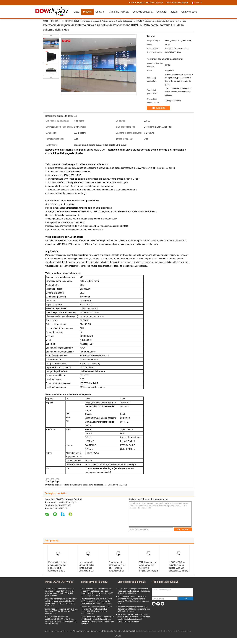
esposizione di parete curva (71, 485)
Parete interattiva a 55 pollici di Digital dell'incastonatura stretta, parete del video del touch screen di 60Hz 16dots (96, 601)
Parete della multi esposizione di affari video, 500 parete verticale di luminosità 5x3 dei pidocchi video (134, 591)
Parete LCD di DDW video (59, 582)
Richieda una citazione (177, 2)
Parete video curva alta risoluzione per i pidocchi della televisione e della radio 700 (57, 568)
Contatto (160, 108)
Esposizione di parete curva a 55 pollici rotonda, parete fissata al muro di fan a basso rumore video (118, 569)
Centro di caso (189, 11)
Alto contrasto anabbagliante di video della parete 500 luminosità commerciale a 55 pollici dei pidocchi (134, 609)
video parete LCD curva (117, 485)
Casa (76, 11)
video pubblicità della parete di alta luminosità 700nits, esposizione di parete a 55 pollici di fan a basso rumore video (134, 600)
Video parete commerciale (132, 582)
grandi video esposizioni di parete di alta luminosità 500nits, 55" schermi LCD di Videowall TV (61, 611)
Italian (198, 2)
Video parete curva (70, 21)
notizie (173, 11)
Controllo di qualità (142, 11)
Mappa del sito (117, 631)
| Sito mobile (130, 631)
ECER (118, 636)
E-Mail (105, 631)
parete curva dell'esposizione (94, 485)
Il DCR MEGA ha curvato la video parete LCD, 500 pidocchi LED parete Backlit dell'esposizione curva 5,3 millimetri (178, 571)
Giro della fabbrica (119, 11)
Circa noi (100, 11)
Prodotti (87, 11)
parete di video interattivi (94, 582)
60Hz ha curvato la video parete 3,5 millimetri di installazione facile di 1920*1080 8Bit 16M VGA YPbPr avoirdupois (148, 571)
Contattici (161, 11)
